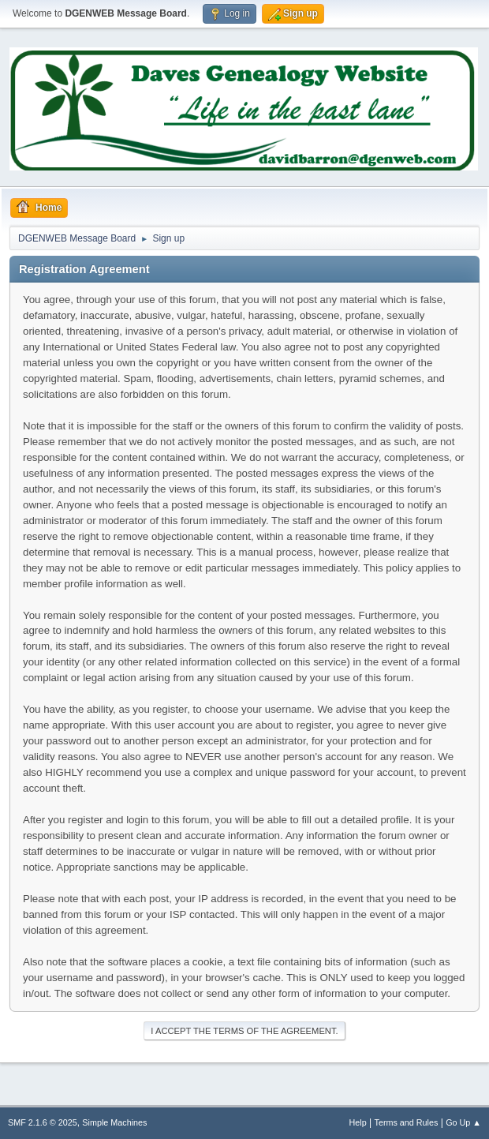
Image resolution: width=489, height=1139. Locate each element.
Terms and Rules (407, 1122)
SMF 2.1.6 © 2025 (42, 1122)
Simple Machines (114, 1122)
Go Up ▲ (463, 1122)
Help (358, 1122)
